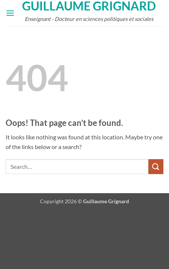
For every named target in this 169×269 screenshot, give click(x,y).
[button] (10, 13)
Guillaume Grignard (89, 6)
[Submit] (155, 166)
